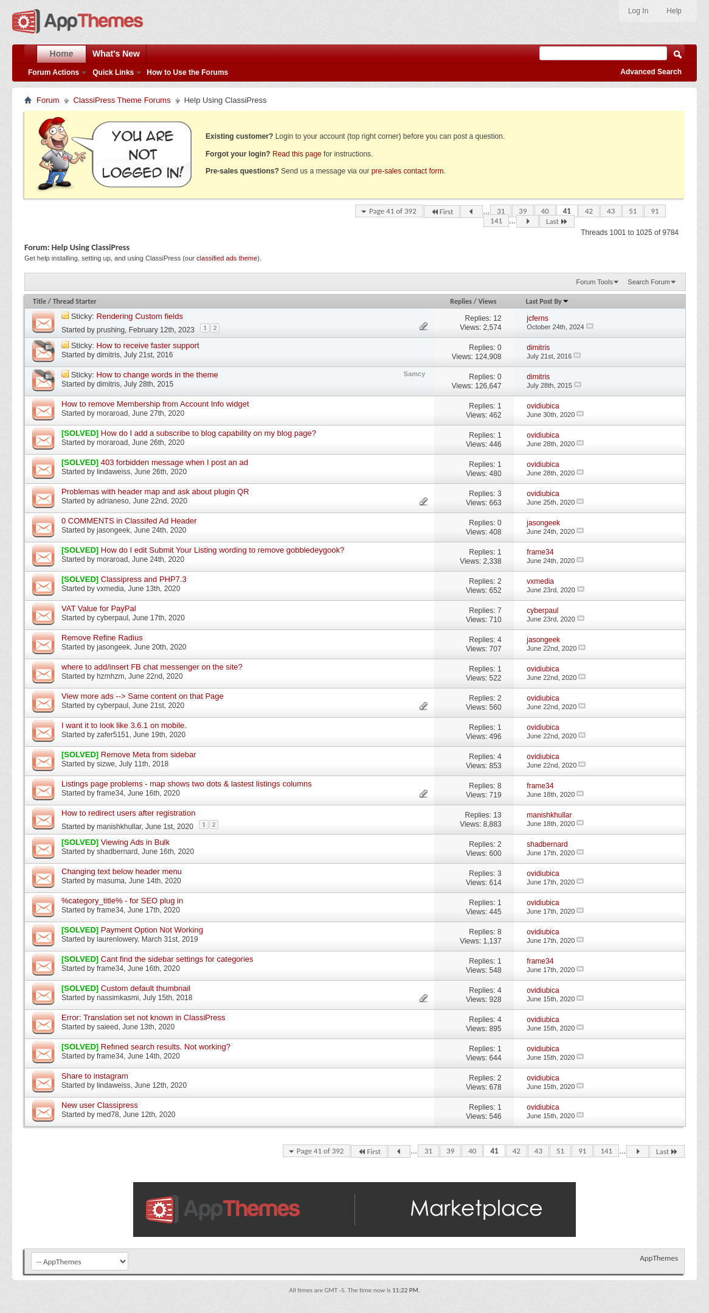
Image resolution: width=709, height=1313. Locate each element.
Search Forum (649, 281)
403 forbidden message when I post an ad (174, 462)
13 (497, 815)
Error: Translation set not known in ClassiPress (143, 1017)
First (442, 211)
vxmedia (110, 588)
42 (589, 210)
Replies (461, 301)
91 (655, 210)
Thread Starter (75, 301)
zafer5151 (113, 734)
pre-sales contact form (408, 171)
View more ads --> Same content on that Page (142, 696)
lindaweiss (113, 471)
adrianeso (113, 501)
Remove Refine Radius (102, 637)
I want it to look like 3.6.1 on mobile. (124, 725)
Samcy (414, 373)
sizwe (106, 764)
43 (611, 210)
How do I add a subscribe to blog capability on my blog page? (208, 433)
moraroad (112, 413)
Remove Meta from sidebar (148, 754)
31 (501, 210)
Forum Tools (594, 281)
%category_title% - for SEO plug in (122, 900)
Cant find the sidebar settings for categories (177, 959)
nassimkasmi (118, 997)
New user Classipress (99, 1105)
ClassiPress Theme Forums (122, 100)
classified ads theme (226, 258)
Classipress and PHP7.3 (144, 579)
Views (488, 301)
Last (557, 221)
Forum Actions (53, 72)
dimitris (108, 355)
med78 (108, 1114)
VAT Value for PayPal (98, 608)
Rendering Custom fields (140, 316)
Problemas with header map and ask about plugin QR (155, 491)
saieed (107, 1027)
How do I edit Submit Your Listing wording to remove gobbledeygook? (222, 550)
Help (674, 11)
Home (62, 53)
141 (496, 220)
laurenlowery (117, 939)
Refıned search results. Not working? (165, 1046)
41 (567, 210)
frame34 (110, 793)
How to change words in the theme (157, 374)
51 (633, 210)
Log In (638, 11)
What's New (116, 53)
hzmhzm (110, 676)
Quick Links (113, 72)
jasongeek (113, 530)
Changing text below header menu (121, 871)
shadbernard (117, 851)
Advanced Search (651, 72)
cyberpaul (112, 618)
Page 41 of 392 (393, 210)
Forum (48, 100)
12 (497, 318)
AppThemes (659, 1257)
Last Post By (547, 301)
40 (545, 210)
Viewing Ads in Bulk (135, 842)
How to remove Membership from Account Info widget (155, 403)
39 (523, 210)
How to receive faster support (148, 345)
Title (39, 301)
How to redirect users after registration (128, 813)
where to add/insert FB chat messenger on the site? (152, 666)
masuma (111, 881)
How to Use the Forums (187, 72)
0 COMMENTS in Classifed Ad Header (129, 520)
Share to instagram (94, 1075)
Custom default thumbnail (145, 988)
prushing (111, 330)
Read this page (297, 154)
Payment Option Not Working (152, 929)
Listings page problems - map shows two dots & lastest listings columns (186, 783)
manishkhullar (119, 826)
